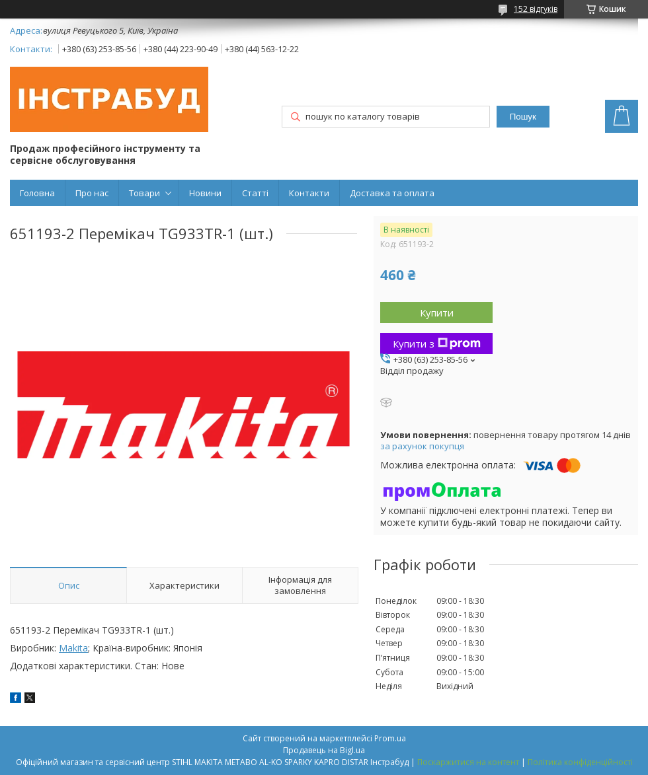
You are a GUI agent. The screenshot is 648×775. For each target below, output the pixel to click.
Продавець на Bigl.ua (324, 750)
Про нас (91, 193)
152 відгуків (535, 9)
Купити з (437, 343)
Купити (437, 312)
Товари (144, 193)
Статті (255, 193)
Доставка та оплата (392, 193)
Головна (37, 193)
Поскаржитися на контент (468, 762)
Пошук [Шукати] (523, 117)
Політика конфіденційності (580, 762)
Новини (205, 193)
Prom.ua (390, 738)
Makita (73, 648)
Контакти (309, 193)
